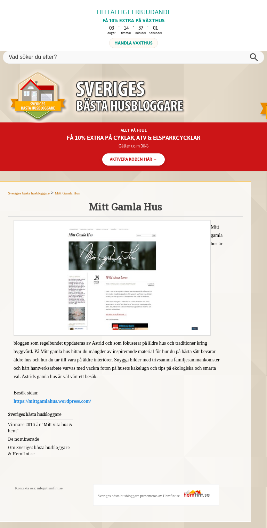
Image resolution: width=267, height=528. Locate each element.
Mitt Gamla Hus (67, 193)
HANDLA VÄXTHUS (133, 43)
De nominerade (23, 439)
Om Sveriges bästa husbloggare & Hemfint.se (39, 450)
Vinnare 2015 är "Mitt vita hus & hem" (40, 427)
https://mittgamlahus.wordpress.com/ (52, 401)
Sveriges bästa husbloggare (29, 193)
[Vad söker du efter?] (133, 57)
